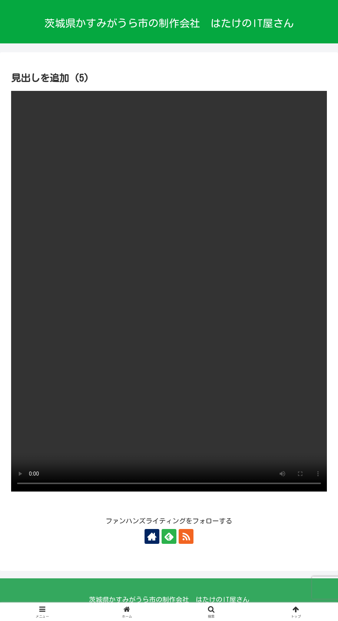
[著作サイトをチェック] (152, 536)
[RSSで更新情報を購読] (186, 536)
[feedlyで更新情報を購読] (169, 536)
